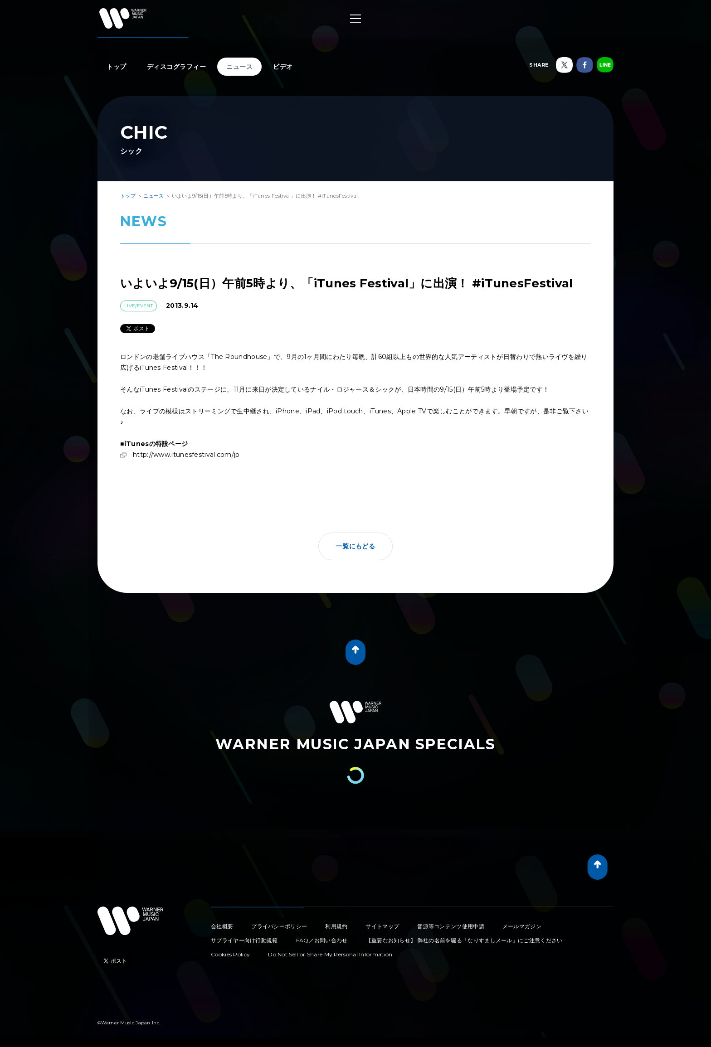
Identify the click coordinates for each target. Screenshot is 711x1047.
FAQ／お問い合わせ (322, 940)
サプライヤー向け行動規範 (244, 940)
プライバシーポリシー (279, 926)
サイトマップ (382, 926)
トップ (117, 67)
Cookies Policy (230, 954)
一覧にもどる (355, 546)
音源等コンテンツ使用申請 (450, 926)
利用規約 (336, 926)
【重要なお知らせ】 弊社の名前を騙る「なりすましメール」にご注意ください (464, 940)
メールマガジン (521, 926)
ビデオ (283, 67)
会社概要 (222, 926)
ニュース (239, 67)
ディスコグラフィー (176, 67)
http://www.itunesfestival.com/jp (186, 455)
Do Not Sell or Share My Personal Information (330, 954)
